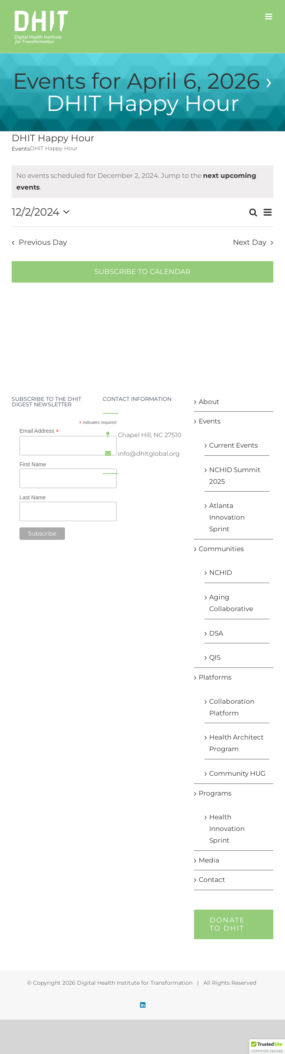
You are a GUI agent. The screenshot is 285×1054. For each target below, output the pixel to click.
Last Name (32, 497)
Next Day (249, 242)
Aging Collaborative (231, 603)
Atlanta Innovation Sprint (227, 517)
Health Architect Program (236, 743)
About (209, 402)
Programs (215, 793)
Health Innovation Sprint (227, 828)
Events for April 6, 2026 (136, 81)
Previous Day (43, 242)
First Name (32, 464)
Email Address (39, 431)
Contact (212, 880)
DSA (216, 633)
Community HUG (237, 773)
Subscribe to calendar (142, 272)
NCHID (220, 572)
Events (21, 148)
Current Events (233, 445)
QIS (214, 657)
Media (209, 860)
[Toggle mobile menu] (269, 16)
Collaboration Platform (231, 707)
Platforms (215, 677)
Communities (221, 549)
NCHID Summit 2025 (235, 475)
